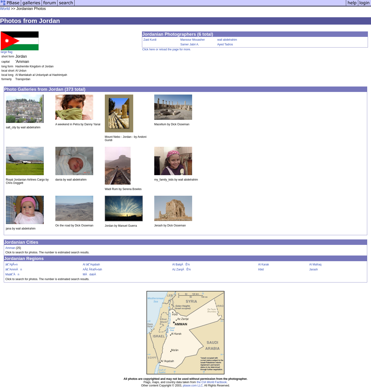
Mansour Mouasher (192, 39)
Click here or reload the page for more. (166, 49)
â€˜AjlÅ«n (11, 264)
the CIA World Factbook (212, 382)
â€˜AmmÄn (13, 269)
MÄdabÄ (90, 274)
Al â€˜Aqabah (91, 264)
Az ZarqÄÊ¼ (181, 269)
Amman (10, 248)
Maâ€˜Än (12, 274)
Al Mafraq (315, 264)
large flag (6, 52)
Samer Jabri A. (189, 44)
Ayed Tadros (225, 44)
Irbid (261, 269)
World (5, 9)
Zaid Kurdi (149, 39)
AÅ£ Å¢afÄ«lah (92, 269)
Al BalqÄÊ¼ (181, 264)
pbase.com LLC (193, 385)
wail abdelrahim (227, 39)
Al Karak (263, 264)
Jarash (313, 269)
